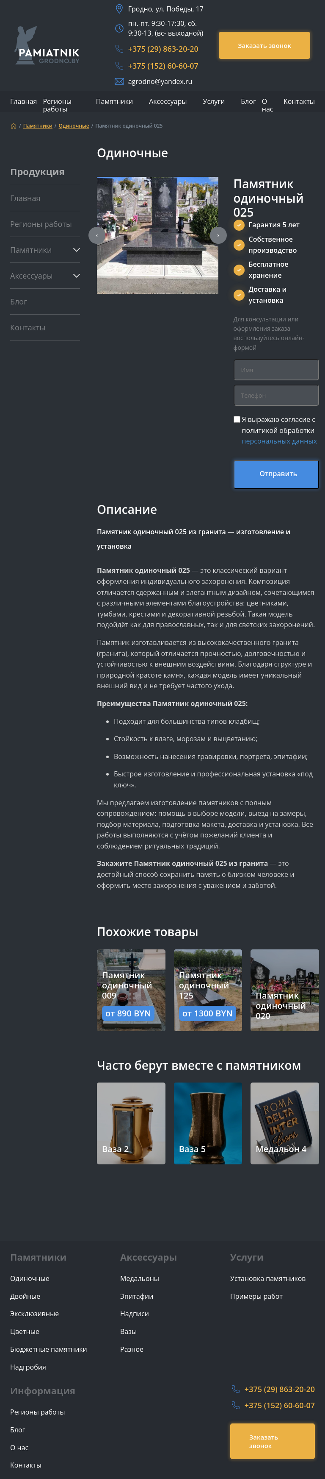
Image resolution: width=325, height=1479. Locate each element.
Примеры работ (256, 1296)
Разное (131, 1349)
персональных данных (279, 441)
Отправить (278, 473)
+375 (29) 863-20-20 (163, 49)
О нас (267, 105)
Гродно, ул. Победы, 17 (166, 9)
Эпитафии (136, 1296)
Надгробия (28, 1367)
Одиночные (74, 126)
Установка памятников (268, 1278)
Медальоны (139, 1278)
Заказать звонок (264, 45)
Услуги (214, 102)
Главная (23, 101)
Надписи (134, 1313)
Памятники (114, 102)
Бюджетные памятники (48, 1349)
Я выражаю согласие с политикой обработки (279, 430)
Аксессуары (168, 102)
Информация (42, 1390)
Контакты (299, 101)
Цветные (24, 1331)
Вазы (128, 1331)
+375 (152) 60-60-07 (163, 66)
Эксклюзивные (34, 1313)
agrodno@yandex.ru (160, 81)
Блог (248, 101)
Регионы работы (57, 105)
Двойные (25, 1296)
